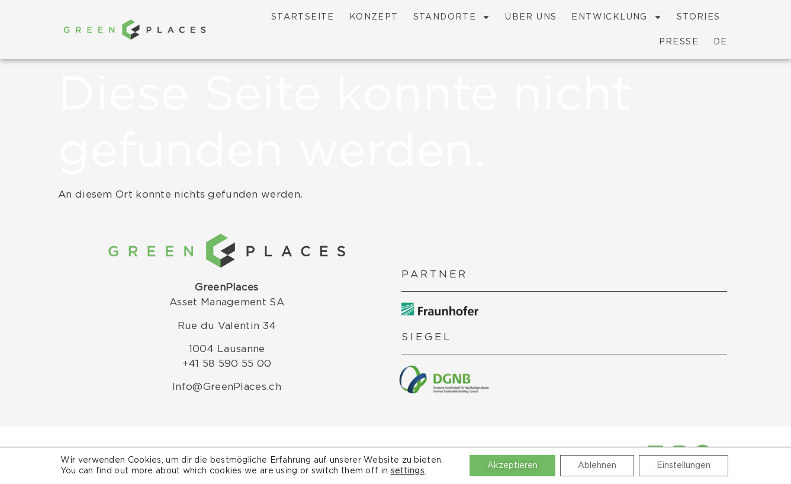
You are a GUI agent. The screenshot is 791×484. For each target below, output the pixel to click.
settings (408, 471)
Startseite (303, 17)
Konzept (373, 17)
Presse (679, 42)
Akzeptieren (512, 466)
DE (720, 42)
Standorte (452, 17)
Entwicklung (616, 17)
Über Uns (531, 17)
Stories (699, 17)
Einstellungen (683, 466)
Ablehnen (597, 466)
